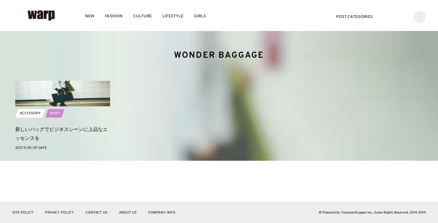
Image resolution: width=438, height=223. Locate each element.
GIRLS (200, 16)
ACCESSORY (30, 154)
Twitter (385, 16)
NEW (89, 16)
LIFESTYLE (172, 16)
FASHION (114, 16)
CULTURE (142, 16)
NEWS (55, 154)
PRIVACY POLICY (59, 212)
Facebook (394, 16)
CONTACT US (96, 212)
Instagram (403, 16)
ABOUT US (128, 212)
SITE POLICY (22, 212)
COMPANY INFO (162, 212)
